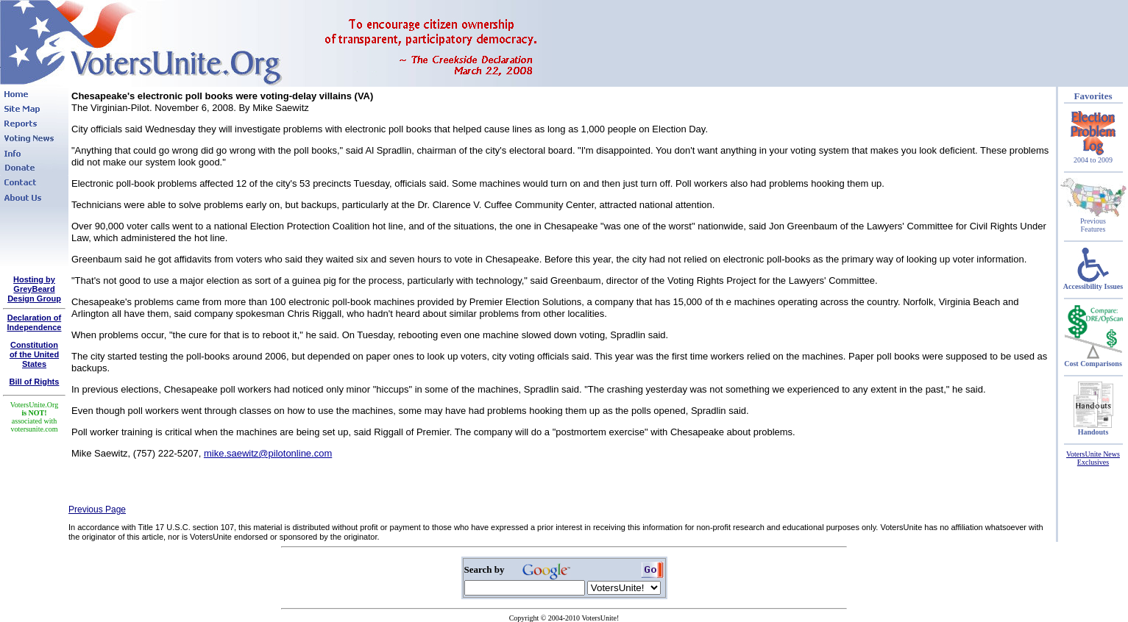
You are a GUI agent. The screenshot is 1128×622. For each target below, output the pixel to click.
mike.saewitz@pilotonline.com (268, 453)
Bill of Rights (35, 381)
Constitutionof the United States (34, 354)
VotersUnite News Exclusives (1093, 458)
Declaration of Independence (34, 322)
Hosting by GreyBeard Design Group (34, 289)
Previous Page (97, 509)
